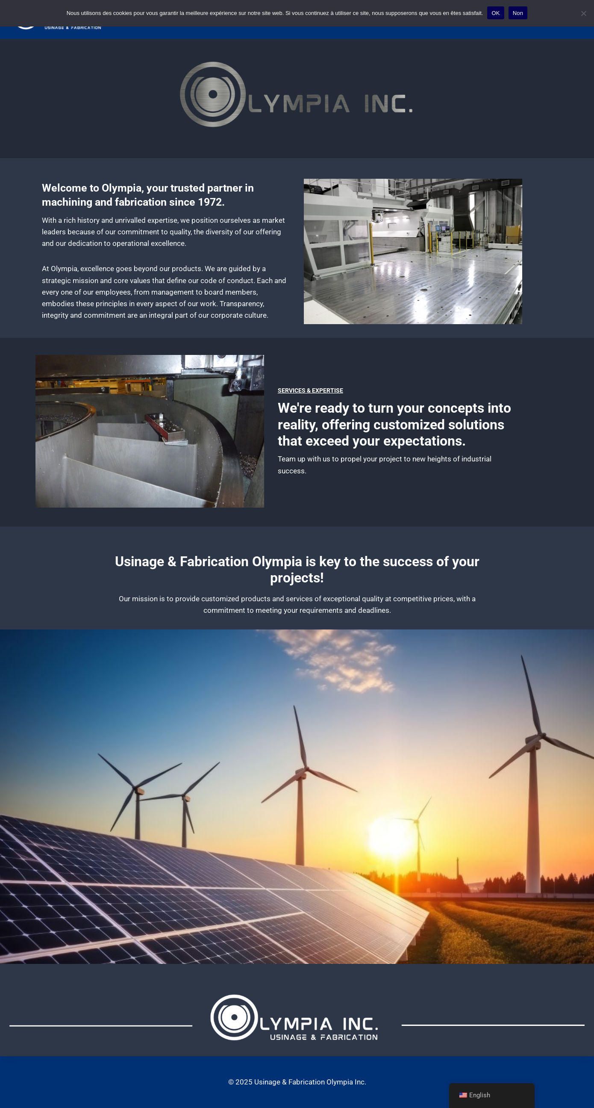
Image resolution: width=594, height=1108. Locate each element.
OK (495, 13)
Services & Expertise (310, 390)
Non (518, 13)
